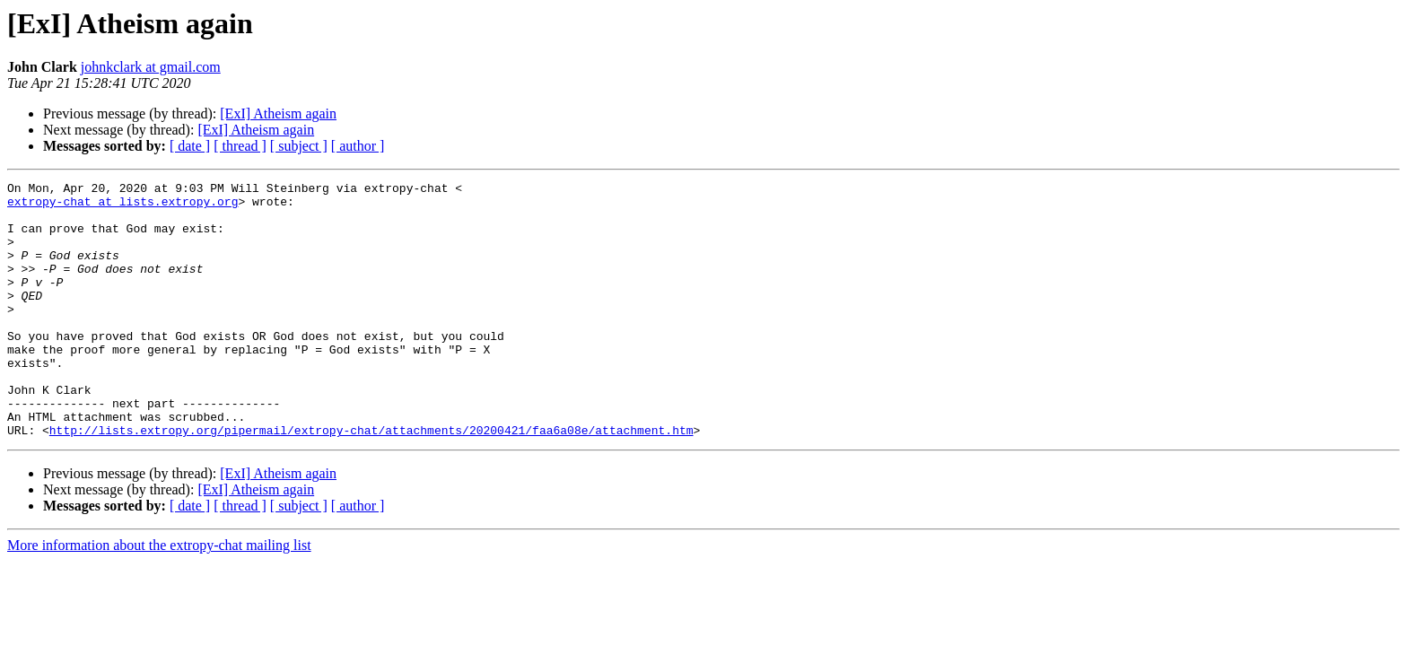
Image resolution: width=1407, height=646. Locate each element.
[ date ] (190, 145)
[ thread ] (240, 145)
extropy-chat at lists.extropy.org (122, 206)
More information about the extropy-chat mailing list (159, 596)
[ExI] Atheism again (278, 113)
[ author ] (358, 145)
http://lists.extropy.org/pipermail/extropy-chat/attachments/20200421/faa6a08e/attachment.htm (371, 481)
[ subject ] (299, 145)
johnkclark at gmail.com (151, 66)
